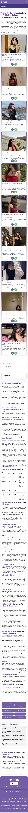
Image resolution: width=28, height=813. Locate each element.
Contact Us (9, 795)
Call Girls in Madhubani (20, 710)
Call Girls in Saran (8, 710)
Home (6, 791)
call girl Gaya (5, 30)
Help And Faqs (22, 793)
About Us (11, 791)
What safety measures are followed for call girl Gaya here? (13, 736)
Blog (20, 795)
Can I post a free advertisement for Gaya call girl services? (12, 732)
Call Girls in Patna (20, 706)
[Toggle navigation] (26, 2)
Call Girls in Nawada (7, 717)
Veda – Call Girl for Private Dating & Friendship (13, 120)
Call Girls (8, 57)
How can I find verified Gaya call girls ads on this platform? (12, 727)
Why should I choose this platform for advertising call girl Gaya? (13, 744)
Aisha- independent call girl (8, 152)
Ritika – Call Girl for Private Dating (10, 312)
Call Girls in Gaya (7, 366)
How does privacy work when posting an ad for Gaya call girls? (12, 740)
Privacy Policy (15, 793)
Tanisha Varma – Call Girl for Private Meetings (13, 247)
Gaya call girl (16, 646)
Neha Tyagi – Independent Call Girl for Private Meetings (13, 344)
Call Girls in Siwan (8, 706)
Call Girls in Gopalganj (8, 703)
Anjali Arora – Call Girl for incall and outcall (12, 183)
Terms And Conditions (7, 793)
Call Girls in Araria (20, 703)
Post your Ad (15, 795)
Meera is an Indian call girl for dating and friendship (11, 55)
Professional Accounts (18, 791)
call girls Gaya (22, 462)
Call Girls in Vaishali (20, 717)
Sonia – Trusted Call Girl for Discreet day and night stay (12, 215)
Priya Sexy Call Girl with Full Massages (11, 280)
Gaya (11, 57)
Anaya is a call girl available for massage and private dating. (12, 87)
